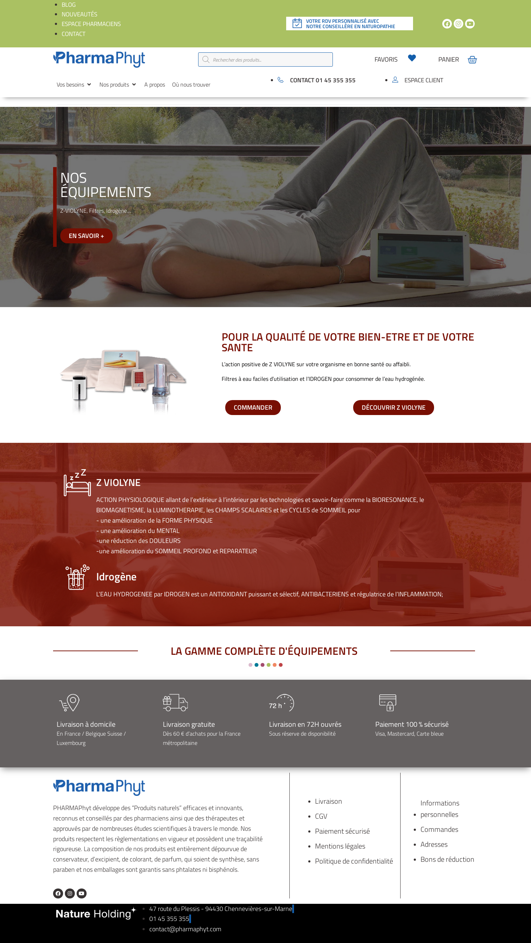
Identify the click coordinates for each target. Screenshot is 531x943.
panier (448, 59)
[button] (74, 84)
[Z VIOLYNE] (77, 482)
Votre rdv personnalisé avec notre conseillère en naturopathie (350, 23)
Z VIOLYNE (120, 482)
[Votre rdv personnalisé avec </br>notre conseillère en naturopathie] (297, 23)
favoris (386, 59)
